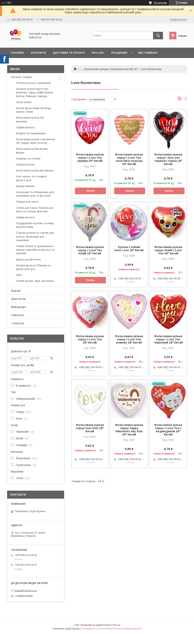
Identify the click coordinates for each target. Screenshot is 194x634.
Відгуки (16, 290)
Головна (17, 52)
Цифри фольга (25, 217)
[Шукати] (158, 35)
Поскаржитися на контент (95, 628)
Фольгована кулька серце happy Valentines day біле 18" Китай (129, 429)
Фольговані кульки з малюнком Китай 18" (111, 69)
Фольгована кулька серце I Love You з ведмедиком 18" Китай (168, 429)
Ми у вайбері (147, 52)
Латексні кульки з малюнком (33, 82)
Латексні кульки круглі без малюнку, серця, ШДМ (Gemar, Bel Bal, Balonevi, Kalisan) (34, 92)
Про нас (98, 52)
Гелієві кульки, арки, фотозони (35, 280)
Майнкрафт (18, 307)
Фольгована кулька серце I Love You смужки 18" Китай (90, 157)
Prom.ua (115, 625)
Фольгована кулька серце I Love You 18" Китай (90, 339)
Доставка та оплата (69, 52)
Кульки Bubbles (25, 186)
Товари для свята (27, 201)
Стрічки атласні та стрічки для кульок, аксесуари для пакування (35, 236)
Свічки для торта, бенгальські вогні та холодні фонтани (34, 209)
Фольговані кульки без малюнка (30, 119)
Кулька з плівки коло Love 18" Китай (129, 248)
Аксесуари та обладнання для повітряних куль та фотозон (35, 194)
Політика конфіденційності (126, 628)
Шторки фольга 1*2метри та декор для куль (33, 267)
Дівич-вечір (18, 298)
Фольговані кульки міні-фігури (34, 170)
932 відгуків (160, 2)
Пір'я (19, 274)
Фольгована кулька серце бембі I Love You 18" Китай (168, 250)
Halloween (17, 315)
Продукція (119, 52)
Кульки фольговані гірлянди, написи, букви (33, 110)
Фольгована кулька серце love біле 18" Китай (90, 428)
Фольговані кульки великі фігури (32, 150)
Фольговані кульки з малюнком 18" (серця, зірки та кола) (35, 141)
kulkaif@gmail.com (26, 590)
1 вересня (17, 323)
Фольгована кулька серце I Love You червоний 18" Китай (168, 339)
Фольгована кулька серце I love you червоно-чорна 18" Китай (168, 159)
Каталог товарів (21, 77)
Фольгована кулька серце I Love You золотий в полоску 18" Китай (129, 159)
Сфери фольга (25, 127)
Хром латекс (24, 102)
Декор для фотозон (28, 259)
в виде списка (185, 99)
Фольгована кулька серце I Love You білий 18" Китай (90, 250)
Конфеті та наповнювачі (31, 133)
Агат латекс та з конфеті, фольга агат (31, 178)
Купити (90, 190)
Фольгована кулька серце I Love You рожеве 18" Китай (129, 339)
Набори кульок (25, 164)
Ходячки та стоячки (28, 158)
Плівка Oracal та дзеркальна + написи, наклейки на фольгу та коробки (35, 250)
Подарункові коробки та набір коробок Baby (35, 225)
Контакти (38, 52)
